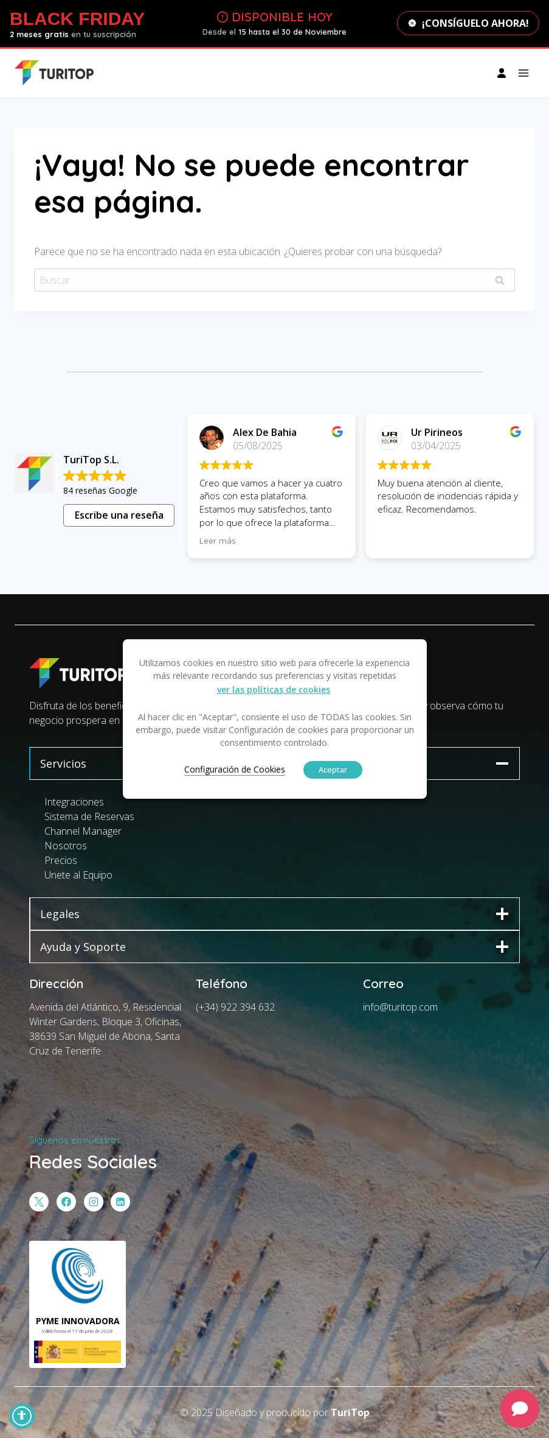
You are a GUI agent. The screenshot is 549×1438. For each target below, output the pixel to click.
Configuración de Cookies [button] (234, 769)
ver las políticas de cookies (273, 689)
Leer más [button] (218, 540)
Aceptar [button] (333, 769)
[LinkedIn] (120, 1202)
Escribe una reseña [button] (119, 515)
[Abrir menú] (523, 72)
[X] (39, 1202)
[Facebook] (66, 1202)
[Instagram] (93, 1202)
